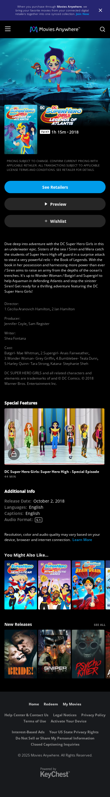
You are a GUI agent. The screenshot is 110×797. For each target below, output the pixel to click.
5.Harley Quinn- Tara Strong (26, 363)
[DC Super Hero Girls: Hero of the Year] (20, 584)
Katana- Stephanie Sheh (69, 363)
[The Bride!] (20, 654)
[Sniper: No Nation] (54, 654)
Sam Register (39, 323)
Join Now (82, 14)
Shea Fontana (15, 338)
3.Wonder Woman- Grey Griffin (29, 358)
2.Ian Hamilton (63, 308)
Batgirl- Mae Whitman (21, 353)
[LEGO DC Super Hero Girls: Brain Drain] (88, 584)
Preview (55, 204)
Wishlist (55, 221)
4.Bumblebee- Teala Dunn (76, 358)
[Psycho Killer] (88, 654)
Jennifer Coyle (15, 323)
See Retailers (55, 187)
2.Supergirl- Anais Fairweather (64, 353)
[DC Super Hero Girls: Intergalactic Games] (54, 584)
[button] (54, 436)
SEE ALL (100, 625)
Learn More (82, 539)
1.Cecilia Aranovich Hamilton (27, 308)
